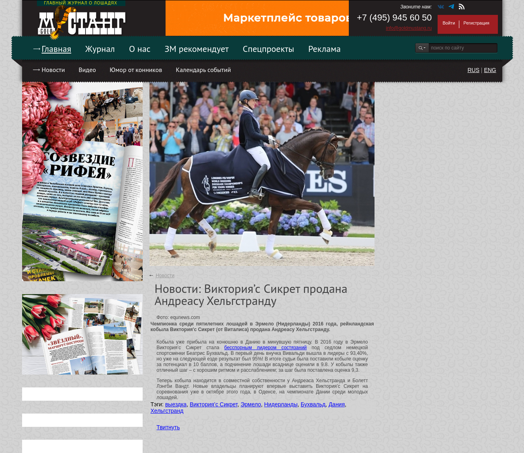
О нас (140, 48)
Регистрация (476, 23)
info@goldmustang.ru (409, 28)
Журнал (100, 48)
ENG (490, 70)
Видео (87, 70)
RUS (473, 70)
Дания (337, 404)
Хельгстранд (167, 411)
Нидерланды (280, 404)
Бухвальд (313, 404)
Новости (53, 70)
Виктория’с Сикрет (213, 404)
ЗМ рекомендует (197, 48)
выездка (175, 404)
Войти (449, 23)
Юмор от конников (136, 70)
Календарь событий (203, 70)
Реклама (324, 48)
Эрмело (251, 404)
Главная (57, 48)
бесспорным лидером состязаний (265, 347)
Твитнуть (168, 427)
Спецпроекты (268, 48)
